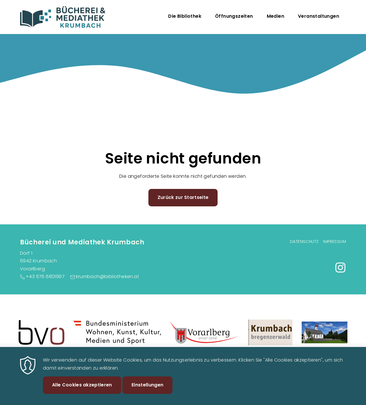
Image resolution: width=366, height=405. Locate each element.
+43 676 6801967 (45, 276)
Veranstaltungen (318, 16)
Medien (275, 16)
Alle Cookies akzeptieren (82, 391)
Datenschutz (304, 241)
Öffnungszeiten (234, 16)
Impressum (334, 241)
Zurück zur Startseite (183, 197)
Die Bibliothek (184, 16)
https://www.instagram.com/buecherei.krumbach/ (340, 267)
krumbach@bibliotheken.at (107, 276)
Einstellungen (147, 391)
